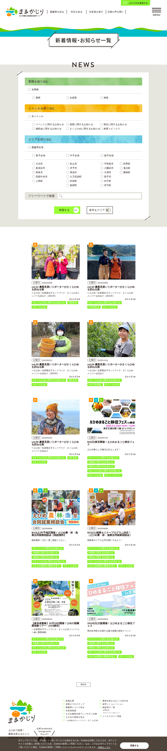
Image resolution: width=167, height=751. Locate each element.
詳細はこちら (104, 747)
